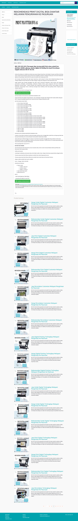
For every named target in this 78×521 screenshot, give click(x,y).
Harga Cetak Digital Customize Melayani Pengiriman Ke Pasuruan (44, 203)
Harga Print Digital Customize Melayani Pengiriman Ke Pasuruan (44, 253)
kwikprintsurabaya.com (45, 516)
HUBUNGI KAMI (22, 2)
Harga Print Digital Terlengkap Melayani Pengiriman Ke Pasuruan (44, 455)
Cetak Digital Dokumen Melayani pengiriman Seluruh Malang (71, 51)
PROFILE (10, 2)
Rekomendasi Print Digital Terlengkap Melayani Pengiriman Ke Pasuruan (47, 472)
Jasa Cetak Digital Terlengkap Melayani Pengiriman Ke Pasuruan (44, 388)
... (47, 506)
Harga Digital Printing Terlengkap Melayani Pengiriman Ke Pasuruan (45, 354)
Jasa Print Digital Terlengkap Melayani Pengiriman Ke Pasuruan (44, 438)
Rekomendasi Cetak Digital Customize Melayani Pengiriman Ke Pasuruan (47, 220)
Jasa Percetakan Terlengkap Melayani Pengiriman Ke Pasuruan (44, 488)
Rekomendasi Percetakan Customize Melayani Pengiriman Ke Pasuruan (46, 320)
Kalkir (3, 17)
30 (60, 506)
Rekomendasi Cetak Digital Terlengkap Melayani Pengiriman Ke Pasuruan (47, 421)
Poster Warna (4, 33)
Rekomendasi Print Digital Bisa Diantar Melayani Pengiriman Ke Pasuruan (71, 18)
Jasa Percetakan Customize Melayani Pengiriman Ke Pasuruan (47, 287)
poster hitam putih (5, 30)
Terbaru (71, 39)
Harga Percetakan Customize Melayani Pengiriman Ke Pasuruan (44, 304)
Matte (3, 22)
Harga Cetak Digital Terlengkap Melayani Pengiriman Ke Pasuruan (45, 404)
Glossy (3, 14)
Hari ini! (74, 39)
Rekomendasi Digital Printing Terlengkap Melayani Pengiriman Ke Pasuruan (45, 371)
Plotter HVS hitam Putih (6, 25)
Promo (68, 39)
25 (49, 506)
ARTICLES (15, 2)
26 (51, 506)
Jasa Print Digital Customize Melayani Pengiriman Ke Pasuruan (43, 236)
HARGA (3, 7)
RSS (66, 514)
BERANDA (4, 2)
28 (55, 506)
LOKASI (8, 7)
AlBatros (3, 11)
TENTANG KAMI (15, 7)
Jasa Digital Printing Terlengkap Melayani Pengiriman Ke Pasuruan (45, 337)
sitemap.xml (70, 514)
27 (54, 506)
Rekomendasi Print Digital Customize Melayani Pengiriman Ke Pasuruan (46, 270)
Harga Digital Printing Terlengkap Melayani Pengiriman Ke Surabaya (31, 184)
